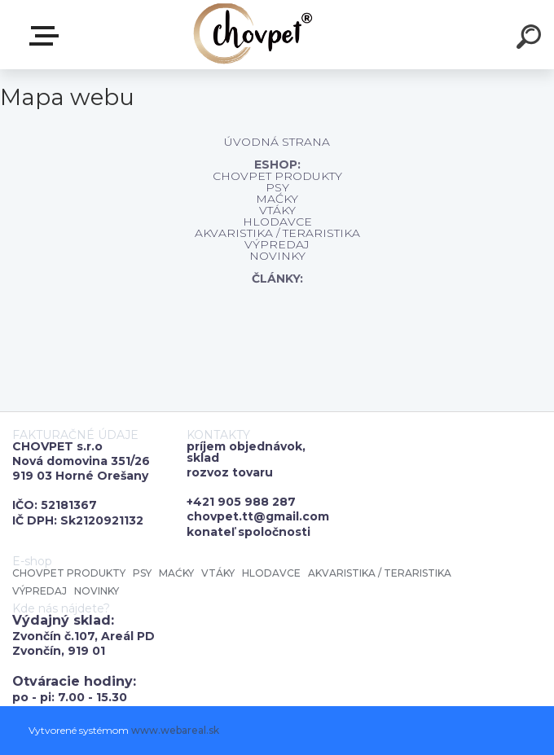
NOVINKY (277, 255)
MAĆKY (277, 198)
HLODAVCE (277, 221)
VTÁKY (277, 210)
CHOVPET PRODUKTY (277, 176)
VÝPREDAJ (277, 244)
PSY (277, 187)
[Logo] (253, 34)
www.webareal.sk (175, 730)
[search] (531, 39)
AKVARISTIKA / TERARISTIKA (277, 233)
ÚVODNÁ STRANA (277, 141)
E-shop (47, 36)
